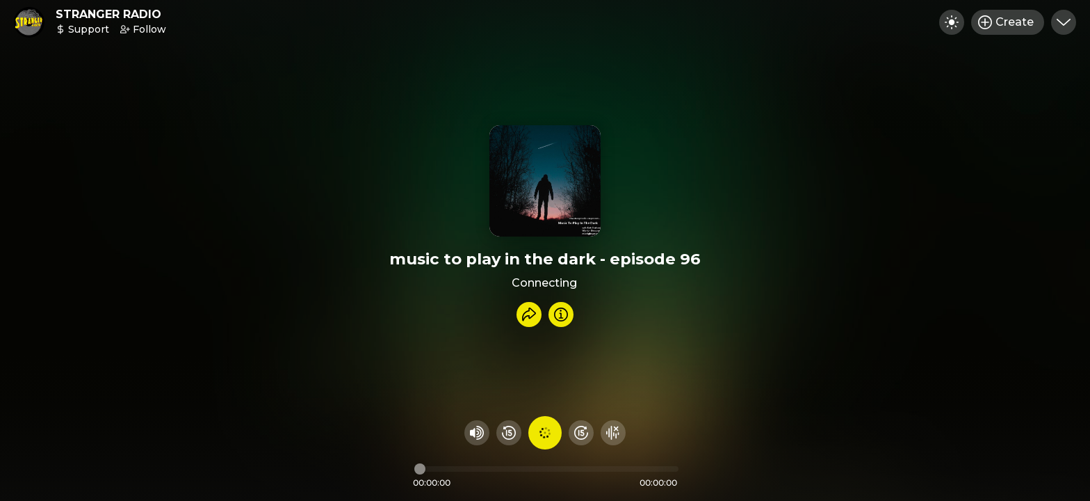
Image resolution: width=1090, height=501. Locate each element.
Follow (143, 29)
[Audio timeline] (546, 469)
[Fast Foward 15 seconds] (581, 432)
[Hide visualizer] (613, 432)
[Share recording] (529, 314)
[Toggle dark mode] (951, 22)
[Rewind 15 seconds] (508, 432)
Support (82, 29)
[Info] (561, 314)
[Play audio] (545, 433)
